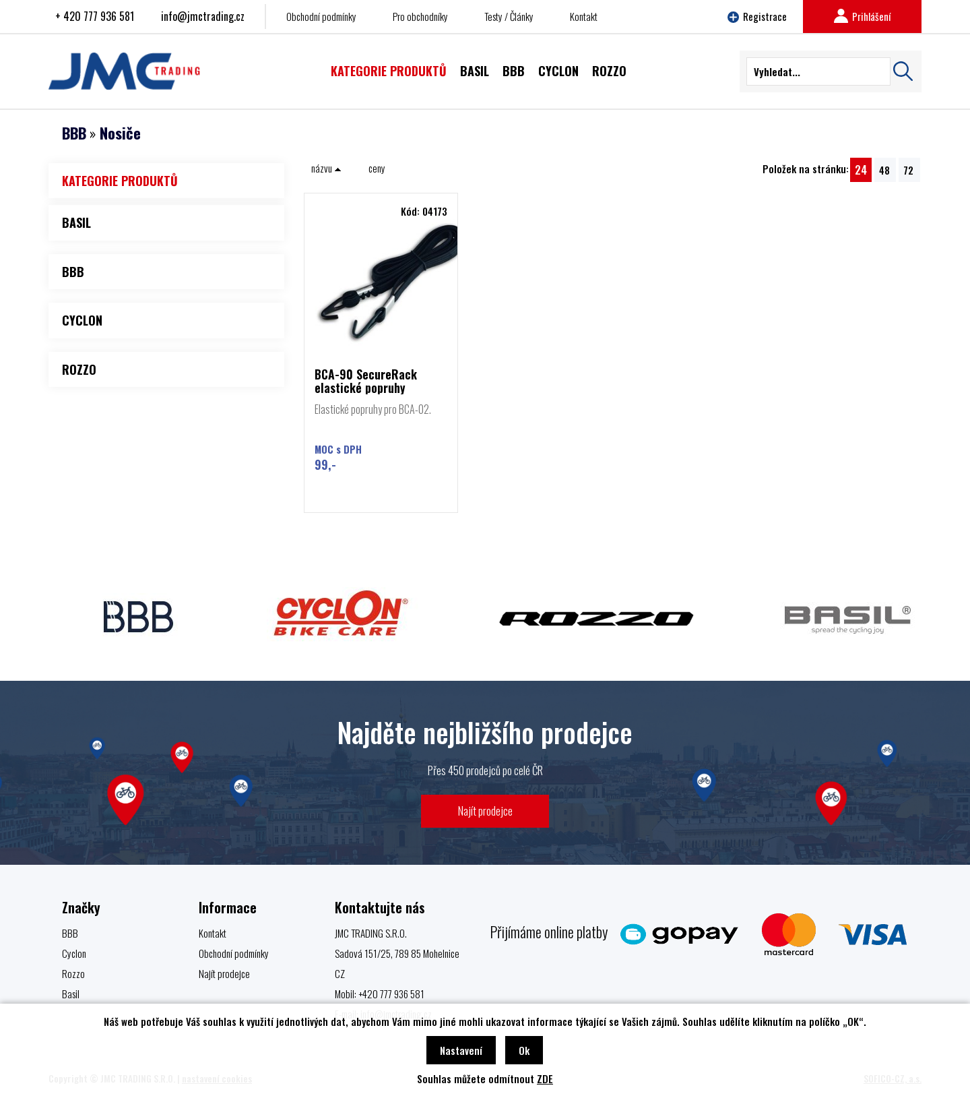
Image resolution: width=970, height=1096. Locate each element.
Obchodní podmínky (321, 16)
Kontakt (583, 16)
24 (861, 169)
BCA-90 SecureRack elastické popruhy (366, 380)
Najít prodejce (485, 810)
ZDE (545, 1078)
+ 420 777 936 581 (94, 16)
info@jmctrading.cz (203, 16)
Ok (524, 1050)
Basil (70, 993)
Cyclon (74, 953)
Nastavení (461, 1050)
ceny (376, 167)
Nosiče (120, 132)
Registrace (757, 16)
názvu (326, 167)
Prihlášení (862, 16)
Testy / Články (509, 16)
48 (884, 169)
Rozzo (73, 973)
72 (908, 169)
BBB (74, 132)
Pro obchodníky (420, 16)
